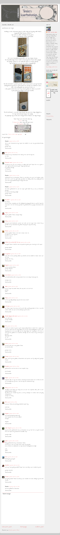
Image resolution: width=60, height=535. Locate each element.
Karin (6, 152)
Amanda (7, 366)
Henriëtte (7, 465)
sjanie (6, 441)
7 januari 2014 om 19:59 (14, 141)
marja (6, 213)
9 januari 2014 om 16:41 (14, 413)
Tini (6, 326)
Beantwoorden (8, 148)
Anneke (6, 231)
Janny (6, 221)
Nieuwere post (7, 527)
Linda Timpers (8, 428)
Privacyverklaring (49, 116)
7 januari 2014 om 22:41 (13, 221)
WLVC (21, 121)
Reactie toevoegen (7, 494)
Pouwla (6, 476)
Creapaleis (20, 124)
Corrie (6, 343)
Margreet (7, 265)
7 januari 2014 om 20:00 (12, 152)
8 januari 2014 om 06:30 (25, 242)
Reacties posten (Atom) (14, 530)
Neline (6, 286)
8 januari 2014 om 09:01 (16, 275)
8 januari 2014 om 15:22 (14, 366)
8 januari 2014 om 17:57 (13, 387)
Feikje (6, 298)
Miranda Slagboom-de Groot (11, 316)
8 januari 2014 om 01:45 (13, 231)
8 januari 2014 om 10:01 (13, 298)
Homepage (23, 527)
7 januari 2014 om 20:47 (14, 187)
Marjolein (7, 413)
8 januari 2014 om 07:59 (15, 254)
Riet (6, 402)
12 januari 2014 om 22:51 (13, 476)
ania (6, 457)
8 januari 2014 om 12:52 (22, 316)
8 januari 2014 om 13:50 (12, 326)
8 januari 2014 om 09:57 (13, 286)
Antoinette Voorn (8, 162)
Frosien (6, 356)
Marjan (6, 378)
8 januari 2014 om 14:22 (14, 356)
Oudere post (39, 527)
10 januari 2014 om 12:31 (12, 457)
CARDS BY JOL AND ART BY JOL (12, 242)
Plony (6, 387)
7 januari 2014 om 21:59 (13, 213)
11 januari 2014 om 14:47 (14, 465)
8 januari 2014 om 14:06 (13, 343)
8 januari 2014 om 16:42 (13, 378)
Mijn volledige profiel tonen (51, 67)
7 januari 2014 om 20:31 (17, 162)
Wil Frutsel (7, 306)
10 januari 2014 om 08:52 (13, 441)
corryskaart (7, 254)
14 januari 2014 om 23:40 (14, 486)
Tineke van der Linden (52, 32)
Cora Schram (8, 275)
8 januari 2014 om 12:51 (15, 306)
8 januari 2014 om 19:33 (12, 402)
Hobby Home (16, 122)
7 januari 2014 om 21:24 (15, 200)
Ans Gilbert (7, 200)
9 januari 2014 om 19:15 (16, 428)
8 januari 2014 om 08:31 (14, 265)
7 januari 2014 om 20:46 (14, 175)
